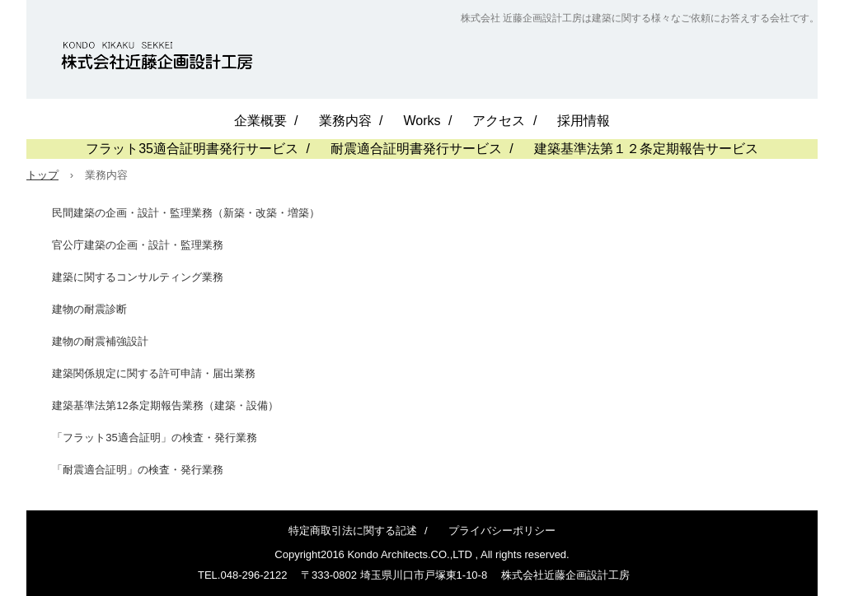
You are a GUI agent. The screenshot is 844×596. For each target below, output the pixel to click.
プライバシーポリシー (502, 530)
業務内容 (345, 121)
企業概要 (260, 121)
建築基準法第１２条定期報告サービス (646, 149)
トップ (42, 175)
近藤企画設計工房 (157, 57)
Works (421, 121)
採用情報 (583, 121)
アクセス (498, 121)
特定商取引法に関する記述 (352, 530)
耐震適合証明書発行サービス (416, 149)
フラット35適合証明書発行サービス (192, 149)
